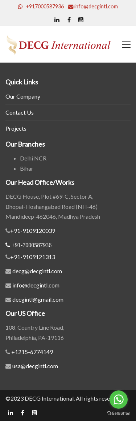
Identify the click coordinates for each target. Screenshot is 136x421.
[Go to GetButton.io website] (118, 413)
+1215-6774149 (31, 351)
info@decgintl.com (35, 285)
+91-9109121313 (32, 256)
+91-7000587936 (31, 245)
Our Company (22, 96)
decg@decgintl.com (37, 270)
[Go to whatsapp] (119, 399)
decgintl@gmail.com (37, 299)
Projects (15, 128)
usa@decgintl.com (34, 365)
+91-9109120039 (32, 230)
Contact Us (19, 112)
